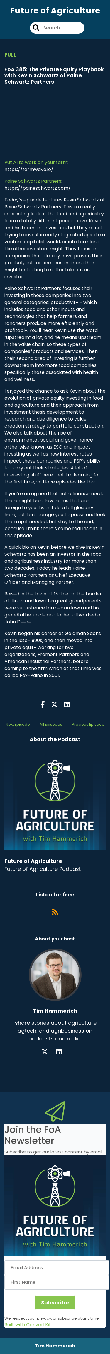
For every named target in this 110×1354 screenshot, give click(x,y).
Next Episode (18, 724)
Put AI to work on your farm (35, 162)
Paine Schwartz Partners (32, 181)
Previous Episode (88, 724)
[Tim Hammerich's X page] (48, 1051)
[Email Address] (56, 1267)
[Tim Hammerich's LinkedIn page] (62, 1051)
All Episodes (51, 724)
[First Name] (56, 1282)
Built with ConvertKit (27, 1324)
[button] (55, 1205)
